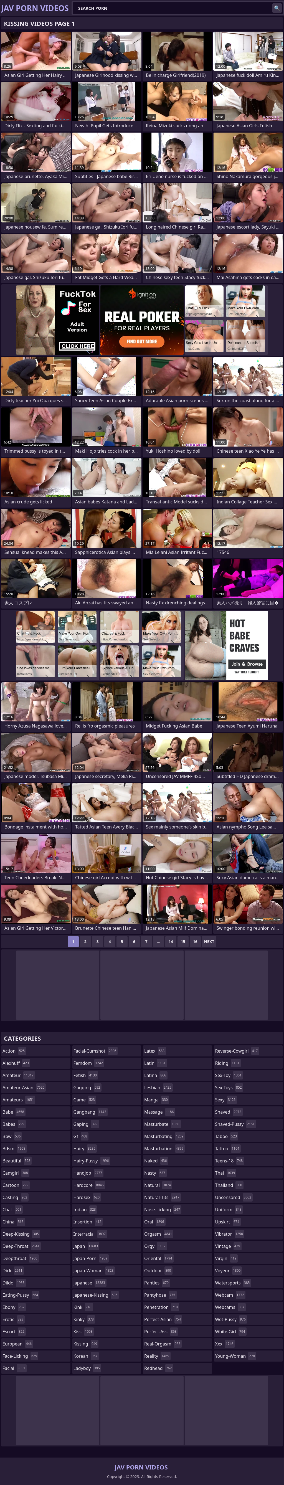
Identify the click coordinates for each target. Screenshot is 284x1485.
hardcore (89, 1185)
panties (157, 1283)
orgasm (158, 1234)
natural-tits (162, 1197)
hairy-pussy (91, 1161)
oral (155, 1222)
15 (183, 941)
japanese (89, 1283)
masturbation (164, 1148)
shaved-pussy (235, 1124)
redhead (158, 1368)
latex (155, 1051)
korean (86, 1356)
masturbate (162, 1124)
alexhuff (16, 1063)
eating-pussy (20, 1295)
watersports (233, 1283)
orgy (155, 1246)
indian (85, 1209)
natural (158, 1185)
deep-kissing (21, 1234)
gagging (87, 1087)
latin (155, 1063)
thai (226, 1173)
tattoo (228, 1148)
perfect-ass (161, 1331)
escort (14, 1331)
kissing (86, 1344)
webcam (230, 1295)
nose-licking (162, 1209)
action (14, 1051)
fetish (85, 1075)
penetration (161, 1307)
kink (83, 1307)
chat (12, 1209)
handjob (88, 1173)
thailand (229, 1185)
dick (13, 1270)
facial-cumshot (95, 1051)
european (17, 1344)
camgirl (15, 1173)
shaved (229, 1112)
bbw (12, 1136)
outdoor (158, 1270)
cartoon (16, 1185)
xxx (225, 1344)
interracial (90, 1234)
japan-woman (94, 1270)
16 (195, 941)
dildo (14, 1283)
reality (157, 1356)
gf (81, 1136)
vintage (228, 1246)
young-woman (236, 1356)
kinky (84, 1319)
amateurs (18, 1100)
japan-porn (91, 1258)
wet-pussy (231, 1319)
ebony (14, 1307)
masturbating (164, 1136)
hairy (85, 1148)
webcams (230, 1307)
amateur (18, 1075)
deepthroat (20, 1258)
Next (209, 941)
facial (14, 1368)
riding (228, 1063)
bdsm (14, 1148)
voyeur (228, 1270)
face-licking (20, 1356)
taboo (227, 1136)
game (84, 1100)
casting (15, 1197)
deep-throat (21, 1246)
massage (159, 1112)
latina (156, 1075)
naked (156, 1161)
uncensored (234, 1197)
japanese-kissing (96, 1295)
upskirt (228, 1222)
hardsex (87, 1197)
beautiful (17, 1161)
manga (156, 1100)
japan (86, 1246)
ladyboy (87, 1368)
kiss (83, 1331)
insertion (88, 1222)
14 (171, 941)
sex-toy (229, 1075)
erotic (13, 1319)
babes (14, 1124)
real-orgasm (163, 1344)
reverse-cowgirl (237, 1051)
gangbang (90, 1112)
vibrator (230, 1234)
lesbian (158, 1087)
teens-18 (229, 1161)
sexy (226, 1100)
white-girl (231, 1331)
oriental (159, 1258)
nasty (155, 1173)
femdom (88, 1063)
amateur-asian (24, 1087)
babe (14, 1112)
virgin (226, 1258)
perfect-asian (163, 1319)
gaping (86, 1124)
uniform (229, 1209)
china (13, 1222)
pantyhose (160, 1295)
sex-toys (229, 1087)
